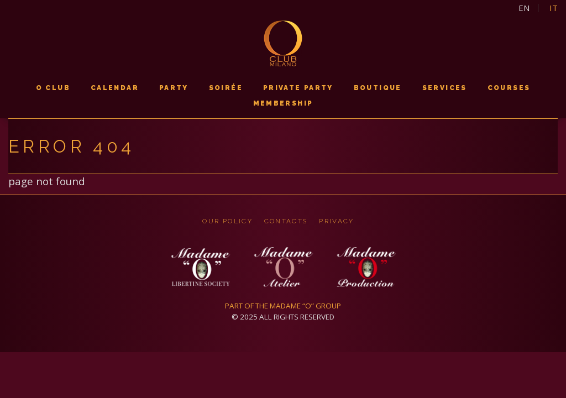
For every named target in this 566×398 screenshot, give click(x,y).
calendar (115, 88)
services (444, 88)
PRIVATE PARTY (298, 88)
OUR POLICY (227, 221)
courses (509, 88)
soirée (226, 88)
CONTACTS (286, 221)
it (553, 8)
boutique (378, 88)
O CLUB (53, 88)
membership (283, 103)
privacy (336, 221)
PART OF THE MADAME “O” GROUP (283, 306)
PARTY (173, 88)
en (524, 8)
